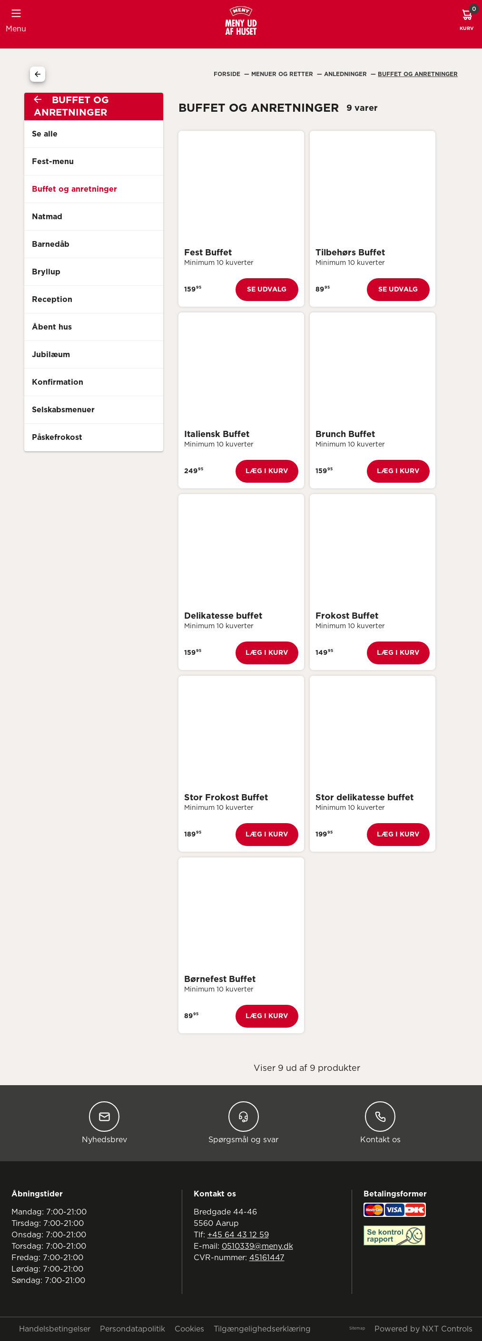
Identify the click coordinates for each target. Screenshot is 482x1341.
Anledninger (346, 74)
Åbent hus (52, 327)
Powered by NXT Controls (423, 1329)
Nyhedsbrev (104, 1122)
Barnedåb (50, 244)
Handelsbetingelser (54, 1329)
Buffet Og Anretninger (418, 74)
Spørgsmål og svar (243, 1122)
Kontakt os (380, 1122)
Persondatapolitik (132, 1329)
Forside (228, 74)
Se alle (45, 134)
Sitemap (357, 1329)
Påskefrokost (57, 437)
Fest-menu (53, 161)
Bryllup (46, 272)
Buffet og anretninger (74, 189)
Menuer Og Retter (283, 74)
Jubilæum (51, 355)
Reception (52, 299)
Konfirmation (57, 382)
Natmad (47, 217)
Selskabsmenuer (63, 410)
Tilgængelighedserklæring (262, 1329)
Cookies (189, 1329)
